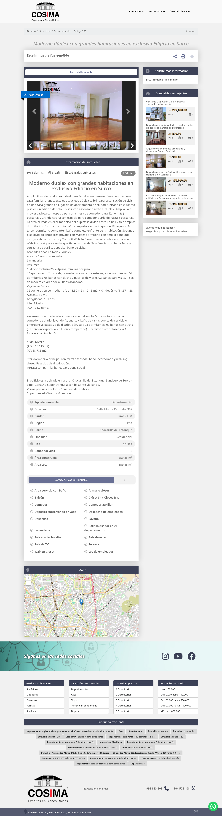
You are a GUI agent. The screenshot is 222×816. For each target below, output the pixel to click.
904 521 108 (182, 788)
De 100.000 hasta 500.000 (175, 700)
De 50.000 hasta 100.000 (174, 694)
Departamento (62, 31)
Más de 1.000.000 (170, 711)
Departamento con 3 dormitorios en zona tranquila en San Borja (169, 173)
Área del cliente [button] (178, 11)
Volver (191, 31)
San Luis (31, 711)
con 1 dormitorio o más (137, 747)
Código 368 (80, 31)
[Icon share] (165, 656)
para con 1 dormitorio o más (113, 758)
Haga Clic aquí (154, 231)
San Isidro (32, 689)
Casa (74, 694)
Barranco (32, 700)
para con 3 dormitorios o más (150, 742)
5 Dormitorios (123, 711)
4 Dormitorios (123, 705)
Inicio (31, 31)
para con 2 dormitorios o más (132, 736)
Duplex (75, 711)
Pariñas (31, 705)
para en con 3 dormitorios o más (70, 731)
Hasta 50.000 (168, 689)
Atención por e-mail (96, 788)
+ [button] (28, 578)
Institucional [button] (155, 11)
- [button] (28, 583)
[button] (35, 111)
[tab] (38, 72)
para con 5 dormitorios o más (70, 742)
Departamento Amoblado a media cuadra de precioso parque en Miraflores (169, 126)
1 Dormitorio (123, 689)
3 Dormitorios (123, 700)
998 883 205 (154, 788)
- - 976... (110, 753)
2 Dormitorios (123, 694)
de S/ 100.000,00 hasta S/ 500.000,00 (63, 758)
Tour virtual (33, 95)
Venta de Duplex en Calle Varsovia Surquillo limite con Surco (165, 103)
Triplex (75, 700)
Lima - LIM (45, 31)
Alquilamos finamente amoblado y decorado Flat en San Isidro (165, 150)
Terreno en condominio (84, 705)
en (49, 736)
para (158, 731)
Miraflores (32, 694)
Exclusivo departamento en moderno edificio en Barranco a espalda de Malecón (170, 197)
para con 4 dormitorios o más (84, 736)
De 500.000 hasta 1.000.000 (176, 705)
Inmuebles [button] (135, 11)
